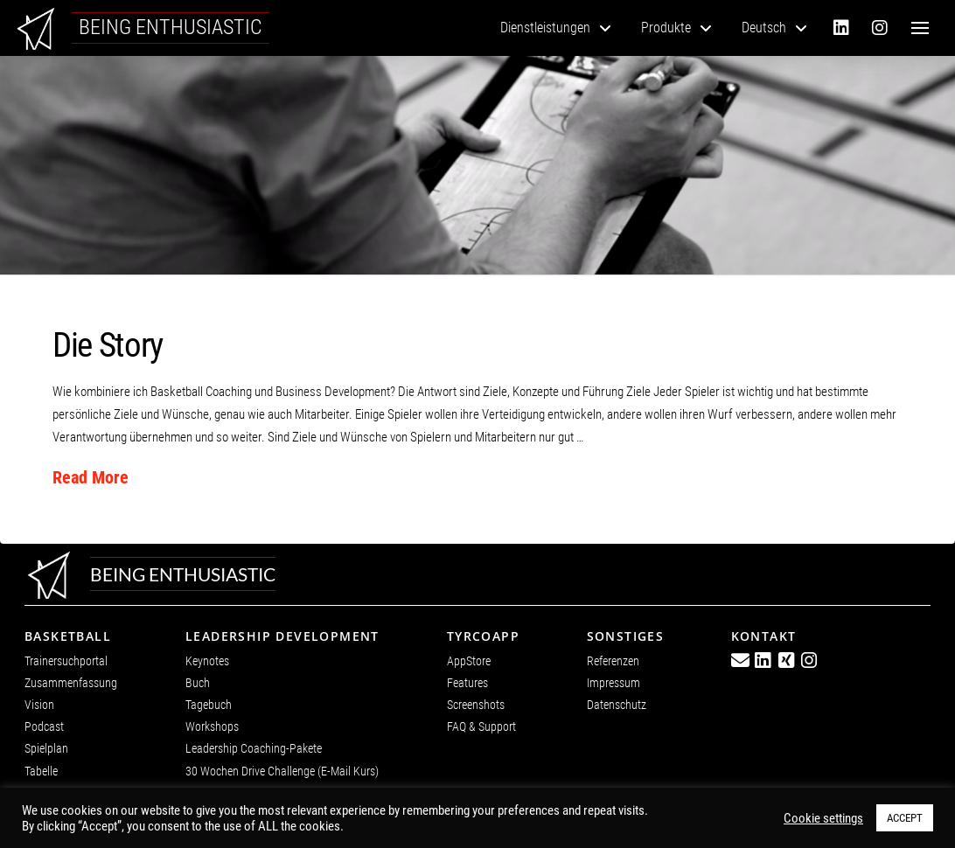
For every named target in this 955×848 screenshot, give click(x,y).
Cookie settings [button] (823, 818)
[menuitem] (774, 28)
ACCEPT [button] (905, 817)
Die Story (107, 345)
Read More (90, 478)
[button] (920, 28)
